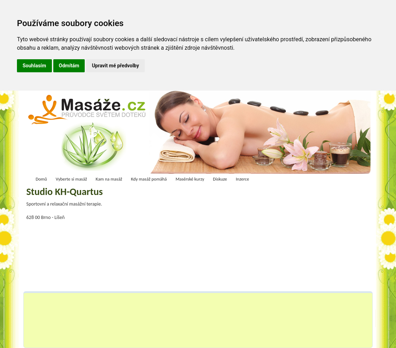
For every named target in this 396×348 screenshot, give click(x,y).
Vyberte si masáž (71, 179)
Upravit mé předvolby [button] (115, 65)
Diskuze (220, 179)
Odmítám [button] (69, 65)
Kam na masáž (109, 179)
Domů (41, 179)
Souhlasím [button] (34, 65)
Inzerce (242, 179)
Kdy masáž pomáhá (149, 179)
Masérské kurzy (189, 179)
